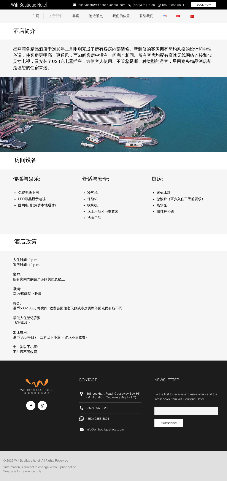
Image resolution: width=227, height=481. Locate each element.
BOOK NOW (204, 4)
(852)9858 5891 (173, 5)
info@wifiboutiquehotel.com (105, 429)
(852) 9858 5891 (97, 419)
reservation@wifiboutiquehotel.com (101, 5)
